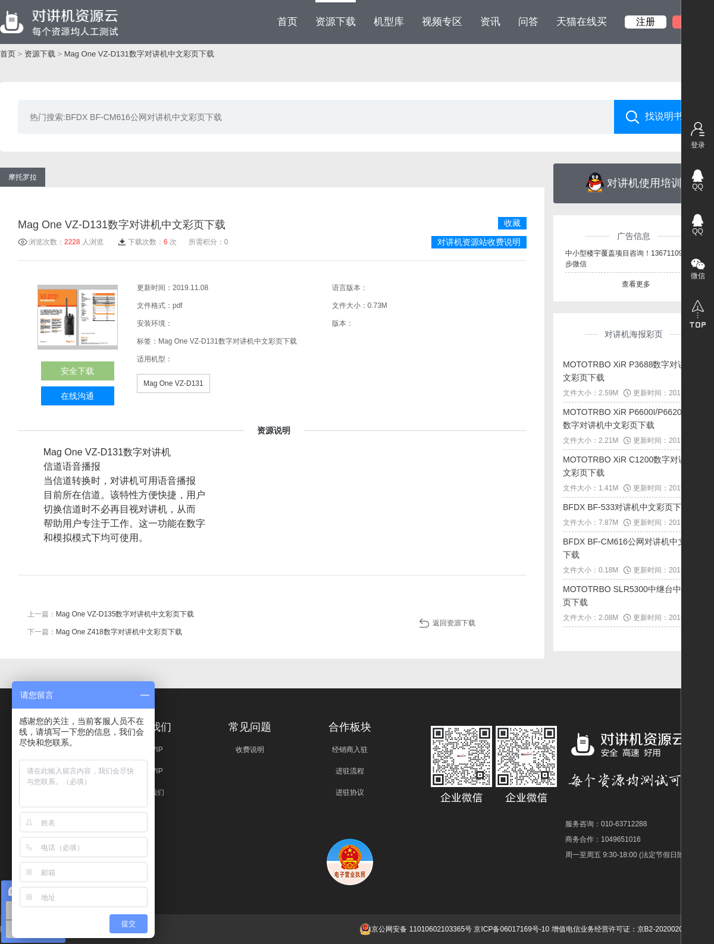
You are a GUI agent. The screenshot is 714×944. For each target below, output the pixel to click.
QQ (697, 186)
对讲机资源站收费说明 (479, 242)
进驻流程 (350, 771)
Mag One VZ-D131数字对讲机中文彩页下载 (139, 53)
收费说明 (250, 749)
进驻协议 (350, 792)
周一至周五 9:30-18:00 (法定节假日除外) (629, 855)
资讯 (490, 21)
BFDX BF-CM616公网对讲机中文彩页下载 (633, 548)
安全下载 (77, 371)
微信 (698, 276)
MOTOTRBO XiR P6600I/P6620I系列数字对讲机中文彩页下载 (632, 418)
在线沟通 (77, 396)
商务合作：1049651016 (603, 839)
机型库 (389, 21)
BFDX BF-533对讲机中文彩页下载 (626, 507)
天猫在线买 (581, 21)
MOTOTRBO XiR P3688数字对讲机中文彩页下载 (633, 371)
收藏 (512, 223)
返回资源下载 (454, 623)
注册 (645, 22)
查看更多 (636, 284)
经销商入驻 (350, 749)
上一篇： (111, 614)
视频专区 (442, 21)
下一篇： (104, 632)
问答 (528, 21)
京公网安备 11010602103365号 (415, 929)
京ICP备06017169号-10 (511, 929)
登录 (698, 145)
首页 (287, 21)
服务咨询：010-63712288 (606, 824)
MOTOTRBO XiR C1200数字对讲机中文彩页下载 (633, 466)
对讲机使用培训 (634, 182)
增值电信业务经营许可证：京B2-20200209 (619, 929)
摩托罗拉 (22, 177)
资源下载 (335, 13)
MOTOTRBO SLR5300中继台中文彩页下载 (630, 595)
